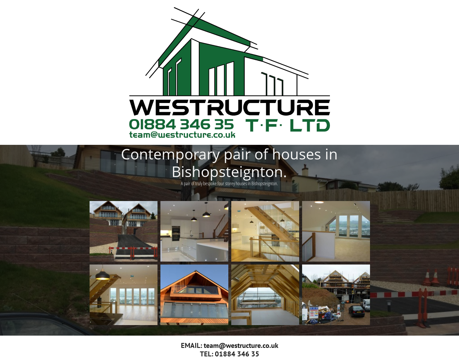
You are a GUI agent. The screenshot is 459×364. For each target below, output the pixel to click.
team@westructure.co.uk (241, 345)
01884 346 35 (237, 353)
